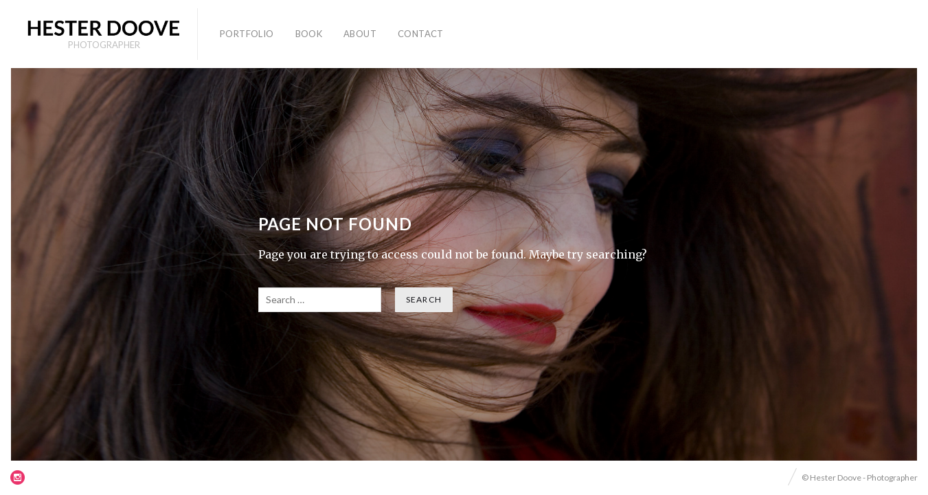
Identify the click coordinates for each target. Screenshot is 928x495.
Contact (421, 33)
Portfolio (247, 33)
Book (309, 33)
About (359, 33)
